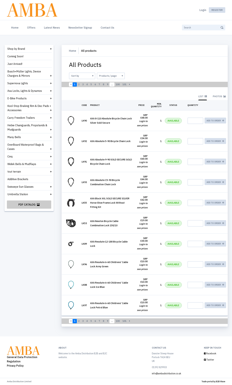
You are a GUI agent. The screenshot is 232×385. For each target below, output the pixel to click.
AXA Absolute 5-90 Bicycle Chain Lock (110, 141)
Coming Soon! (15, 56)
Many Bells (14, 137)
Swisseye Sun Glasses (20, 186)
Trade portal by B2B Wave (213, 381)
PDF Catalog (29, 204)
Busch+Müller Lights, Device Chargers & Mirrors (24, 73)
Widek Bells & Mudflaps (21, 164)
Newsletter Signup (80, 27)
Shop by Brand (16, 48)
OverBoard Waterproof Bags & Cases (25, 147)
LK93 (84, 182)
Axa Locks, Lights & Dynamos (24, 90)
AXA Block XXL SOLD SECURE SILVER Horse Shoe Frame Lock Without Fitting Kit (109, 203)
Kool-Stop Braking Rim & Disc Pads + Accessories (29, 108)
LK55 (84, 202)
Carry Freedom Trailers (21, 117)
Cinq (9, 156)
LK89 (84, 243)
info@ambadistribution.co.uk (166, 373)
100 (118, 84)
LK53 (84, 223)
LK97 (84, 305)
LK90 (84, 120)
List (202, 96)
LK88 (84, 284)
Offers (31, 27)
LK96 (84, 264)
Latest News (52, 27)
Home (15, 27)
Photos (219, 96)
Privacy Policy (15, 365)
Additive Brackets (17, 179)
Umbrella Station (17, 194)
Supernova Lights (17, 83)
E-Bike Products (17, 98)
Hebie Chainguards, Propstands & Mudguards (27, 127)
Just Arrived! (14, 64)
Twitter (209, 359)
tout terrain (14, 171)
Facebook (210, 353)
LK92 (84, 141)
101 (124, 84)
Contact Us (107, 27)
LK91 (84, 161)
